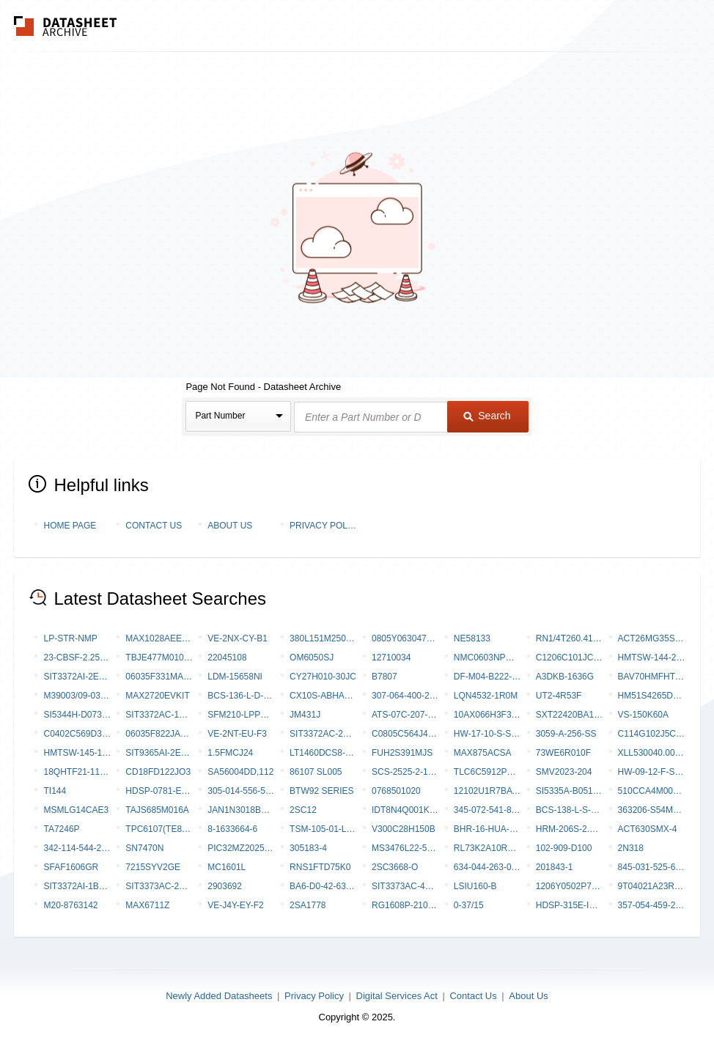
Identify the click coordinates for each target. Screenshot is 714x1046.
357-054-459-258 (651, 905)
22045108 (226, 657)
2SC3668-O (395, 867)
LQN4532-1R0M (486, 695)
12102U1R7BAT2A (487, 791)
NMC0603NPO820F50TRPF (487, 657)
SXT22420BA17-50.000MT (569, 715)
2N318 (631, 848)
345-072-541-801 (487, 810)
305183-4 (308, 848)
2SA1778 (307, 905)
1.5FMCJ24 (230, 753)
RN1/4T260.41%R (569, 638)
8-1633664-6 (232, 829)
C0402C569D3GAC (77, 734)
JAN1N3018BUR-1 (241, 810)
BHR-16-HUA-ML (487, 829)
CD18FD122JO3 (158, 772)
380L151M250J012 (323, 638)
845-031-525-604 (651, 867)
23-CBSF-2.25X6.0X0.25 (77, 657)
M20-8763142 (70, 905)
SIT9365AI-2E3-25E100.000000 (159, 753)
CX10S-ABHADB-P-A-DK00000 (323, 695)
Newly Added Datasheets (219, 995)
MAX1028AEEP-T (159, 638)
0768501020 (396, 791)
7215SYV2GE (152, 867)
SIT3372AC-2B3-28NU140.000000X (323, 734)
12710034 (391, 657)
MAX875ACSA (483, 753)
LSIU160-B (475, 886)
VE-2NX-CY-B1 (237, 638)
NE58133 (472, 638)
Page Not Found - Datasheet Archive (263, 386)
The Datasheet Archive (65, 26)
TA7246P (61, 829)
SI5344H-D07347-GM (77, 715)
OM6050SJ (312, 657)
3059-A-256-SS (566, 734)
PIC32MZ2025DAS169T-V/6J (241, 848)
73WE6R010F (563, 753)
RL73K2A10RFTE (487, 848)
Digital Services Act (397, 995)
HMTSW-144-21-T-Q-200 (651, 657)
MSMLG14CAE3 (75, 810)
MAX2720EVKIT (157, 695)
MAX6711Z (147, 905)
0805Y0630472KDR (405, 638)
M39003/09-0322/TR (77, 695)
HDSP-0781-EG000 (159, 791)
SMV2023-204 (564, 772)
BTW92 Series (321, 791)
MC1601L (226, 867)
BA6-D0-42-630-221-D (323, 886)
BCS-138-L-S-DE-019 (569, 810)
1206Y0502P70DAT (569, 886)
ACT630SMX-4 (647, 829)
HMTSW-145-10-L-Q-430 (77, 753)
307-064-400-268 (405, 695)
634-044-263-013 (487, 867)
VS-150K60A (643, 715)
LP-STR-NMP (70, 638)
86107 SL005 (316, 772)
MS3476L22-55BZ (405, 848)
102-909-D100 (564, 848)
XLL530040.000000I (651, 753)
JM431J (305, 715)
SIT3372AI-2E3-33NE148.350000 (77, 676)
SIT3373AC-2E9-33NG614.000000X (159, 886)
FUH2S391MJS (402, 753)
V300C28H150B (403, 829)
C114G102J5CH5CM (651, 734)
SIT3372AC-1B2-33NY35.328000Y (159, 715)
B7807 (384, 676)
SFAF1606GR (70, 867)
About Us (229, 525)
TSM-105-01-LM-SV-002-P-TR (323, 829)
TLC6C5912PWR (487, 772)
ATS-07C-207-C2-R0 (405, 715)
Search (486, 415)
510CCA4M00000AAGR (651, 791)
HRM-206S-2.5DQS (569, 829)
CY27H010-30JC (323, 676)
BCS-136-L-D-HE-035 (241, 695)
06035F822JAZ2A (159, 734)
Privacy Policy (323, 525)
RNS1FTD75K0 (320, 867)
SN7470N (144, 848)
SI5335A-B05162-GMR (569, 791)
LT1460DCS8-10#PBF (323, 753)
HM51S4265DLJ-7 (651, 695)
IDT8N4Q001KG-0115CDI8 (405, 810)
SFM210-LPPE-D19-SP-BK (241, 715)
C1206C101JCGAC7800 (569, 657)
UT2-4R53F (559, 695)
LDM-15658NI (234, 676)
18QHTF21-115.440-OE (77, 772)
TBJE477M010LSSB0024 (159, 657)
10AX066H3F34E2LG (487, 715)
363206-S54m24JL (651, 810)
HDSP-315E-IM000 (569, 905)
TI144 (54, 791)
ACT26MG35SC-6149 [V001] (651, 638)
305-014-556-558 (241, 791)
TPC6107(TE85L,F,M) (159, 829)
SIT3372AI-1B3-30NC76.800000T (77, 886)
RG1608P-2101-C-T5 (405, 905)
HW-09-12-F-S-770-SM (651, 772)
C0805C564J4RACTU (405, 734)
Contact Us (153, 525)
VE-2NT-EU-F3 (237, 734)
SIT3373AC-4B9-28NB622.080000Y (405, 886)
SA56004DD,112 (240, 772)
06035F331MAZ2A (159, 676)
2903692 (224, 886)
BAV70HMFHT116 (651, 676)
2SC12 (303, 810)
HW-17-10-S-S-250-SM (487, 734)
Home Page (69, 525)
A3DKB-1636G (565, 676)
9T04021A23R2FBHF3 (651, 886)
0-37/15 (469, 905)
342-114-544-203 (77, 848)
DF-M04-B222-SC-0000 (487, 676)
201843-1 (554, 867)
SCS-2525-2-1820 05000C (405, 772)
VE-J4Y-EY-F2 (235, 905)
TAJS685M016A (157, 810)
